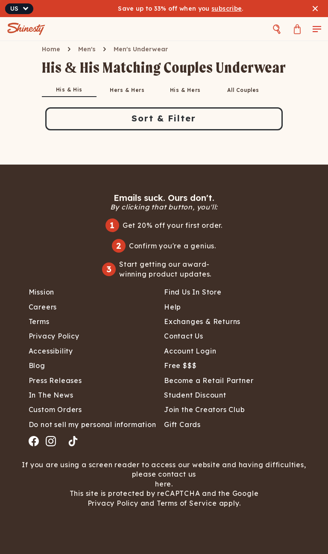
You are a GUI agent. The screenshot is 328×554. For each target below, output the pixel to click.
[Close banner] (315, 9)
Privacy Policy (114, 503)
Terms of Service (186, 503)
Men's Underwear (141, 49)
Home (51, 49)
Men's (87, 49)
